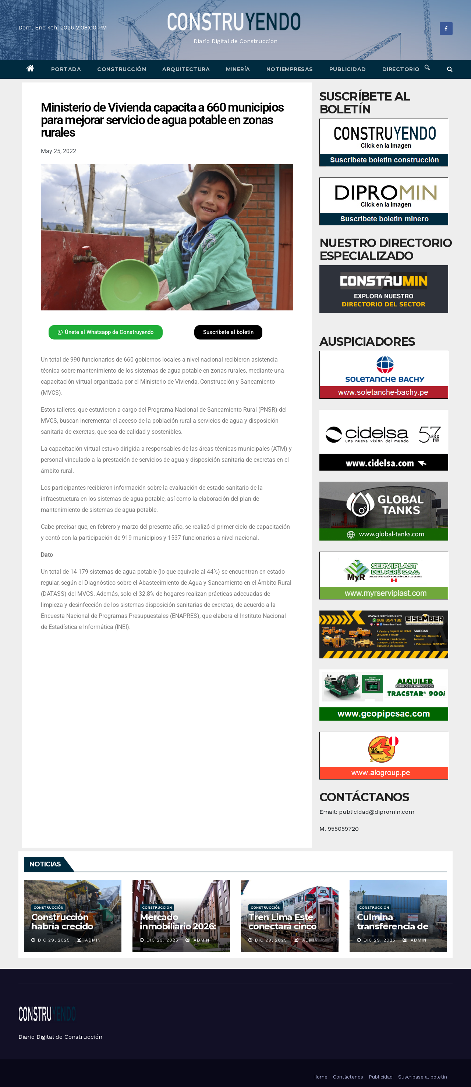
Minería (238, 69)
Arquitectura (186, 69)
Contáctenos (348, 1077)
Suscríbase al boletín (422, 1077)
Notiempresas (289, 69)
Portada (66, 69)
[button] (450, 69)
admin (89, 940)
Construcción (121, 69)
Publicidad (347, 69)
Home (320, 1077)
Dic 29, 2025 (54, 940)
